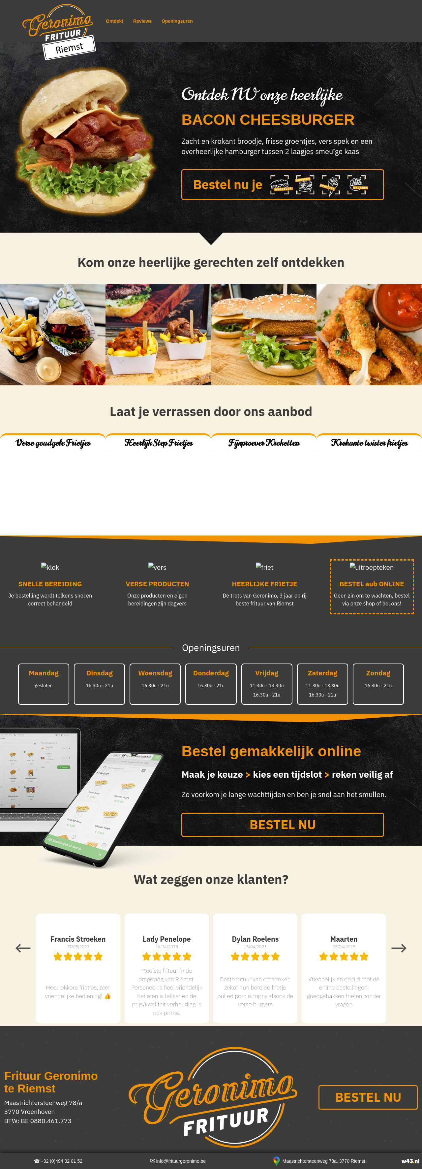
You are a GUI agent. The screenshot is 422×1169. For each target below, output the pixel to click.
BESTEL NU (283, 824)
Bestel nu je (282, 185)
